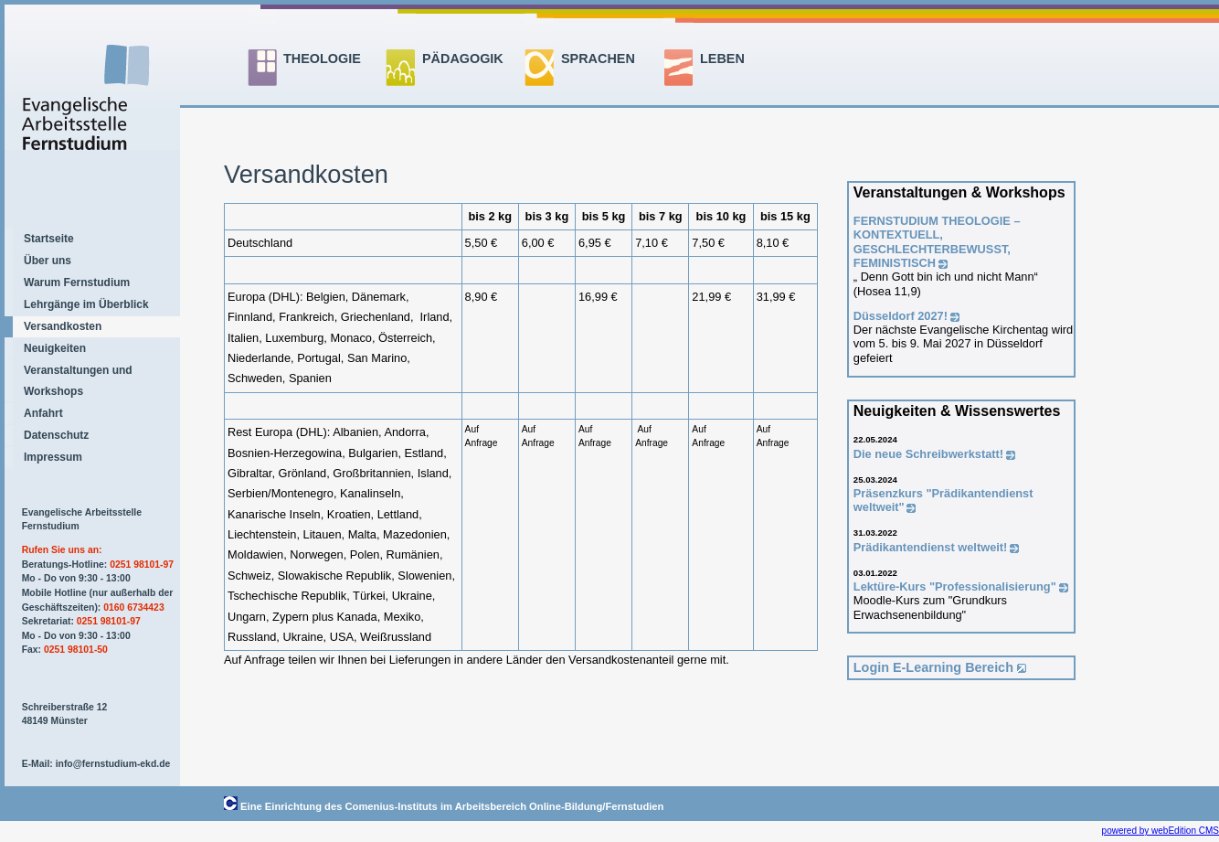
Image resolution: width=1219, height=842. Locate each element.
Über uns (47, 260)
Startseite (49, 238)
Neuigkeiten (55, 348)
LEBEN (722, 58)
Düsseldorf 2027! (900, 316)
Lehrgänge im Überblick (86, 304)
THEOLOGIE (322, 58)
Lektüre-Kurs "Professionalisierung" (954, 586)
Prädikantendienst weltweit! (930, 547)
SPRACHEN (598, 58)
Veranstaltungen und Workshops (78, 380)
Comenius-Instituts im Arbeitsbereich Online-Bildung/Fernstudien (504, 806)
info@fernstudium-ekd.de (113, 764)
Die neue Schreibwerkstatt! (928, 454)
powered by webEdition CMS (1160, 831)
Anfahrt (43, 413)
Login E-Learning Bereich (933, 667)
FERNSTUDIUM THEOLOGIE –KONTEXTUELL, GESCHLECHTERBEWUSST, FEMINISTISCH (937, 242)
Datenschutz (56, 435)
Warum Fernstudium (77, 282)
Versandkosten (62, 326)
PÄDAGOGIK (463, 58)
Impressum (53, 457)
